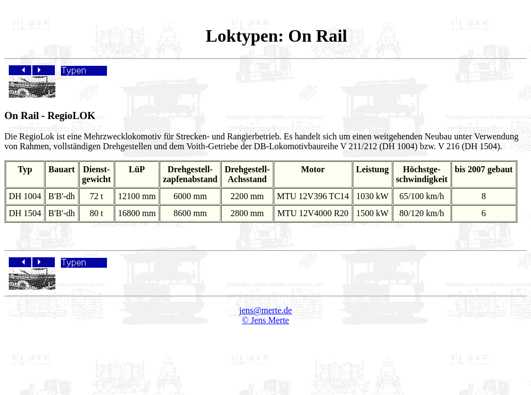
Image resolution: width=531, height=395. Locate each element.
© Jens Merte (265, 320)
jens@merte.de (265, 310)
